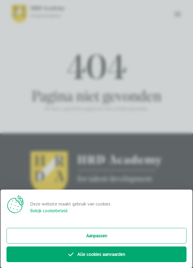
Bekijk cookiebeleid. (49, 210)
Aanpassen (96, 236)
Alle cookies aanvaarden (96, 254)
